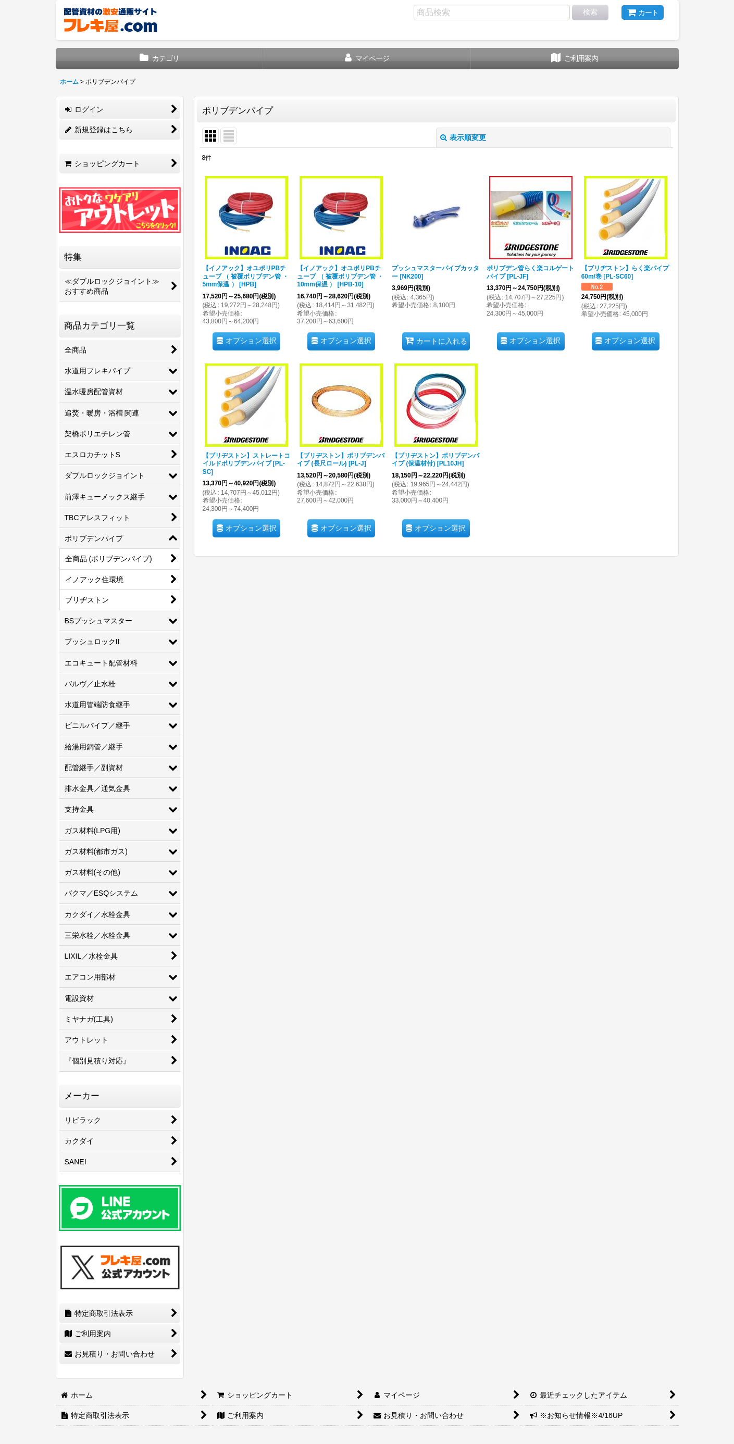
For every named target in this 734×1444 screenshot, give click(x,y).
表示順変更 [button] (463, 137)
